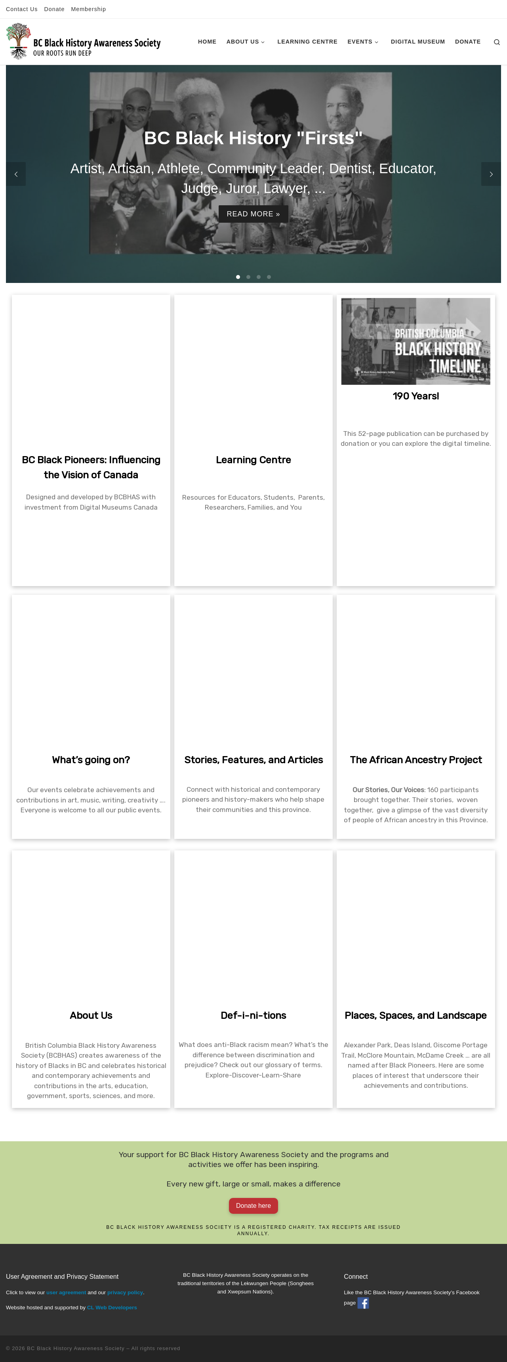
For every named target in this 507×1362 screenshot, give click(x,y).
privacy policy (125, 1292)
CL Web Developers (112, 1307)
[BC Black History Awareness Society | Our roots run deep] (83, 40)
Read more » (253, 214)
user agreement (66, 1292)
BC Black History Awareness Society (76, 1348)
